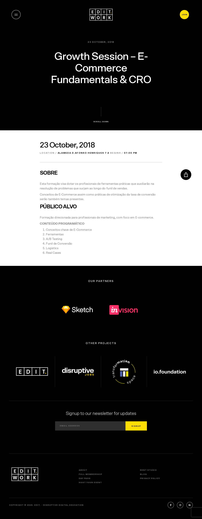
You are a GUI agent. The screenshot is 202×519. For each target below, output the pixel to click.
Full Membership (90, 474)
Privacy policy (150, 478)
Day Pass (85, 478)
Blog (143, 474)
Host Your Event (90, 482)
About (83, 470)
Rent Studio (148, 470)
